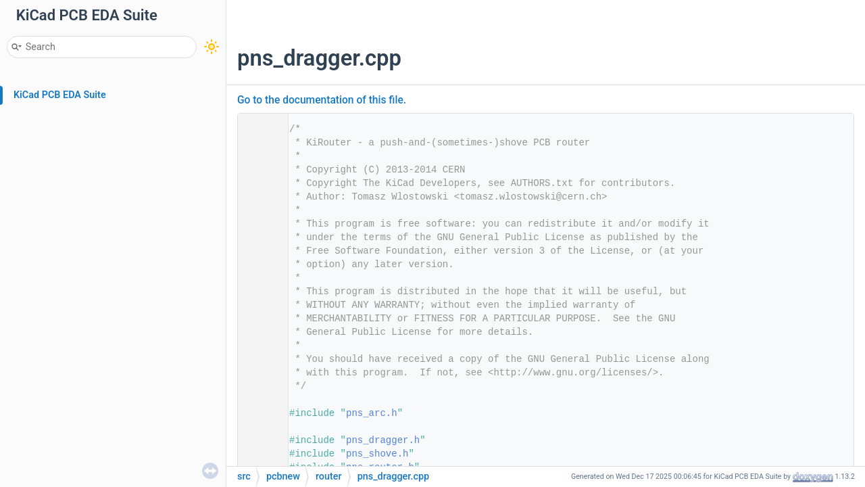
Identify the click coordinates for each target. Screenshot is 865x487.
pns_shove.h (377, 453)
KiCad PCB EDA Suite (60, 95)
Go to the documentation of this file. (321, 100)
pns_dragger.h (383, 440)
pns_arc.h (371, 413)
